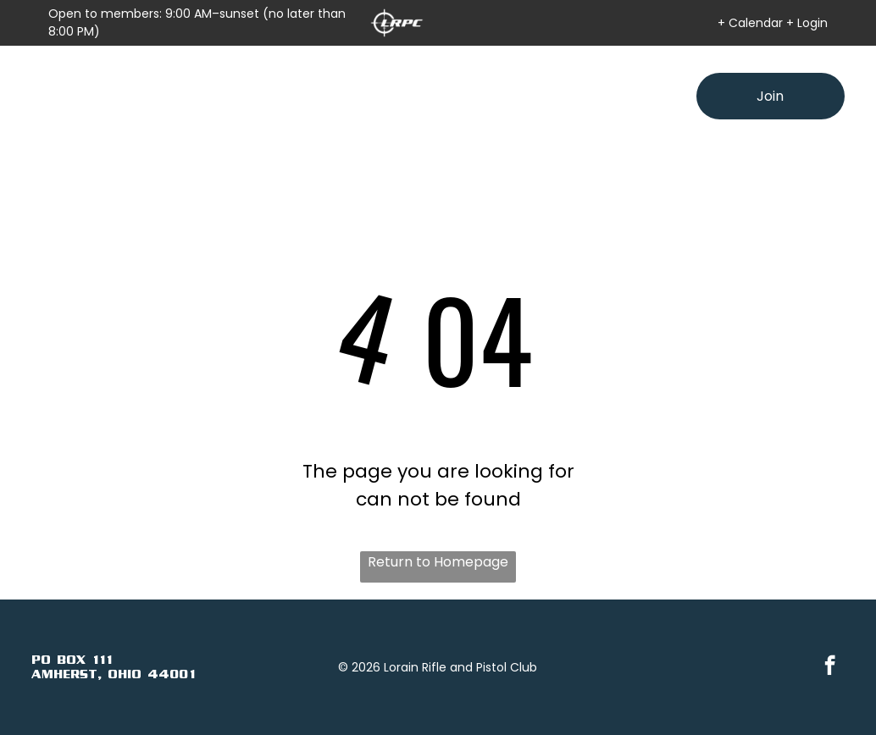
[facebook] (830, 667)
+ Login (807, 22)
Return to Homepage (438, 562)
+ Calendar (750, 22)
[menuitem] (222, 81)
